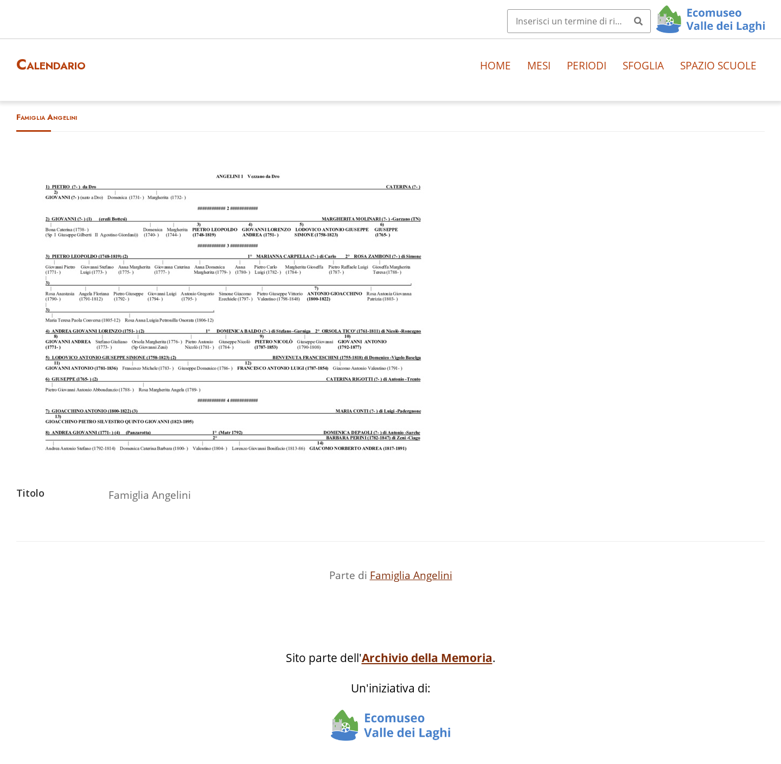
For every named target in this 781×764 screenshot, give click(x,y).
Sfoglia (643, 65)
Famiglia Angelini (411, 575)
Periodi (586, 65)
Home (495, 65)
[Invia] (638, 21)
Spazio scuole (718, 65)
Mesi (538, 65)
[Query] (579, 21)
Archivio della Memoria (427, 657)
